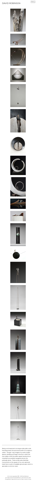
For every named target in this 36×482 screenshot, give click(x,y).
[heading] (11, 3)
